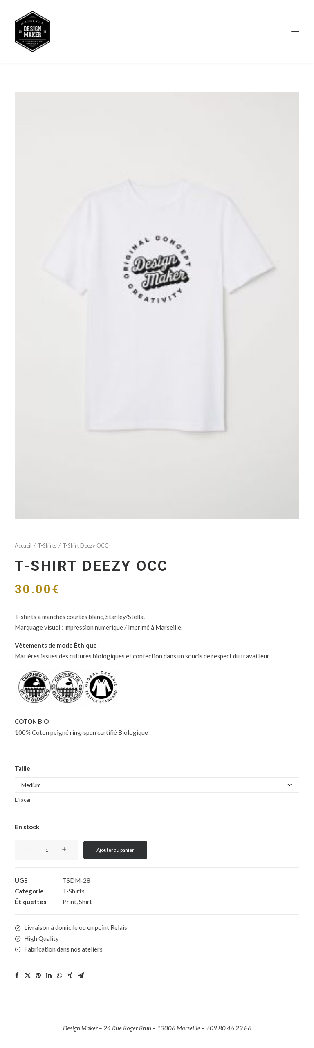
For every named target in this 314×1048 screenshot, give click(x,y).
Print (69, 901)
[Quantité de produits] (46, 850)
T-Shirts (47, 545)
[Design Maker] (157, 31)
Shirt (85, 901)
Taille (22, 768)
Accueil (23, 545)
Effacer (23, 800)
